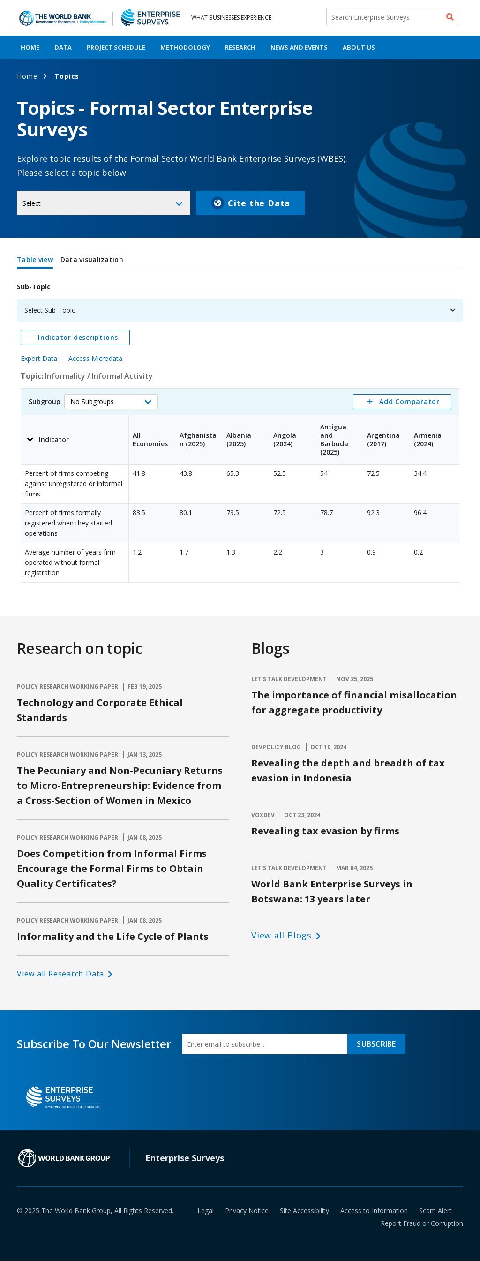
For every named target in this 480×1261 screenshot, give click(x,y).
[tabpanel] (240, 427)
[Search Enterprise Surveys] (392, 17)
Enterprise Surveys (184, 1157)
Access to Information (374, 1210)
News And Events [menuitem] (299, 47)
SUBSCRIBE (376, 1044)
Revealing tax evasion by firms (325, 831)
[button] (111, 401)
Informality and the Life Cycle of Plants (113, 936)
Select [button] (31, 203)
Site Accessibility (304, 1210)
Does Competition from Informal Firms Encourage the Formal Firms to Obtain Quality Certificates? (112, 868)
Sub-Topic (34, 286)
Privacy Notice (247, 1210)
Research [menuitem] (240, 47)
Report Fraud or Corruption (422, 1223)
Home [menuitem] (30, 47)
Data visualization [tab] (91, 259)
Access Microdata (95, 358)
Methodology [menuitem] (185, 47)
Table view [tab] (35, 259)
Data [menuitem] (63, 47)
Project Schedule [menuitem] (116, 47)
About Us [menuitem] (359, 47)
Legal (205, 1210)
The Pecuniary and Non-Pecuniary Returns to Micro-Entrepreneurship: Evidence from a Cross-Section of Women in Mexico (120, 785)
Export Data (39, 358)
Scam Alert (435, 1210)
